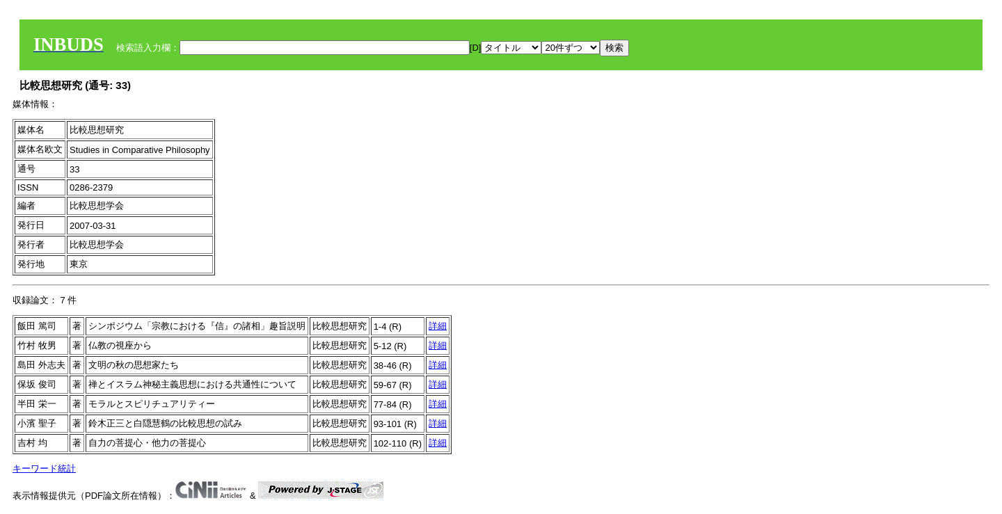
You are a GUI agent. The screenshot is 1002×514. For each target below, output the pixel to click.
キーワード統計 (44, 468)
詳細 (438, 326)
